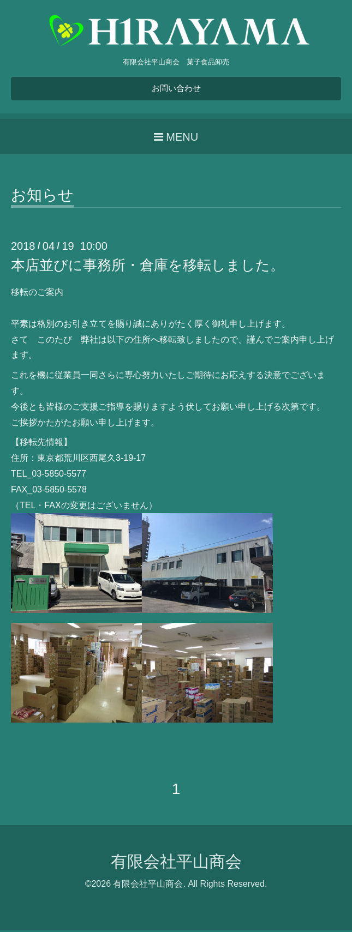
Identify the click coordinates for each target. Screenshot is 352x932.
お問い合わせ (176, 89)
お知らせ (42, 197)
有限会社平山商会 (176, 863)
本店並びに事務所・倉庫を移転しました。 (147, 266)
